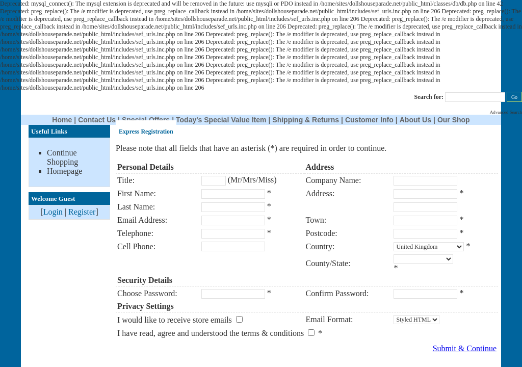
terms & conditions (272, 333)
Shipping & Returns (305, 120)
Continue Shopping (62, 157)
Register (81, 211)
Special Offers (146, 120)
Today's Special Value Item (221, 120)
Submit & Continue (465, 348)
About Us (415, 120)
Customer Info (369, 120)
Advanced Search (506, 112)
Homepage (64, 171)
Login (53, 211)
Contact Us (97, 120)
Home (62, 120)
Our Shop (453, 120)
